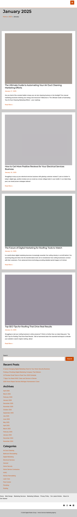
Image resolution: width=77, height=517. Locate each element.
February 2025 (7, 432)
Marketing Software (33, 496)
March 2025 (7, 428)
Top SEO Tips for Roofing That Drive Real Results (28, 326)
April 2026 (6, 391)
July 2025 (6, 416)
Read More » (9, 104)
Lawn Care (6, 479)
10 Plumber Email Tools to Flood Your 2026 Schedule (19, 375)
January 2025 (7, 435)
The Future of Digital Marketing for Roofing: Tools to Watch (33, 248)
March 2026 (7, 394)
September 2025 (8, 413)
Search (5, 355)
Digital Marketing (8, 457)
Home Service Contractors (11, 469)
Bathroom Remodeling (10, 453)
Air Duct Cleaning (8, 450)
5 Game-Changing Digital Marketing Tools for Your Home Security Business (26, 369)
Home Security (7, 466)
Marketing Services (20, 496)
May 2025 (6, 422)
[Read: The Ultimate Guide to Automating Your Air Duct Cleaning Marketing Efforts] (38, 58)
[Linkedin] (73, 505)
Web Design (9, 496)
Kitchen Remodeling (9, 475)
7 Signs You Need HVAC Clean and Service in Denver (20, 378)
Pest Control (7, 482)
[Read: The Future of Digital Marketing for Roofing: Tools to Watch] (38, 221)
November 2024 (8, 441)
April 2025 (6, 425)
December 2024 (8, 438)
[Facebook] (64, 505)
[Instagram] (67, 505)
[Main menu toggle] (72, 3)
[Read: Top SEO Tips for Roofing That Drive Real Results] (38, 300)
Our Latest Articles (56, 496)
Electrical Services (9, 460)
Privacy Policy (44, 496)
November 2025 (8, 406)
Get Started (3, 498)
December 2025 (8, 403)
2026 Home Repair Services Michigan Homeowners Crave (21, 381)
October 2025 (7, 409)
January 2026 (7, 400)
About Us (66, 496)
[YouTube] (70, 505)
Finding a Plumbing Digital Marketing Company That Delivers (22, 372)
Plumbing (6, 485)
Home (2, 496)
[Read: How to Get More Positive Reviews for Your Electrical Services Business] (38, 140)
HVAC (5, 472)
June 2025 (6, 419)
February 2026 (7, 397)
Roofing (5, 488)
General (5, 463)
